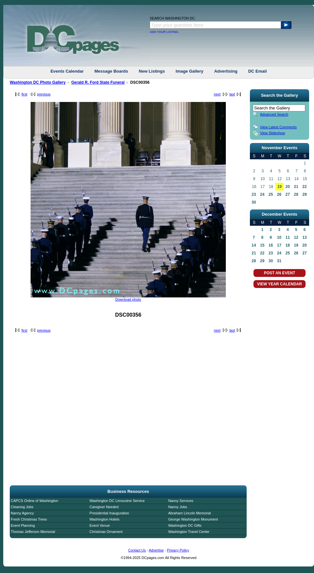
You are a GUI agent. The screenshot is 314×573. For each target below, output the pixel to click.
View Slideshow (272, 133)
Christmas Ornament (105, 532)
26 (279, 194)
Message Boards (111, 71)
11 (287, 237)
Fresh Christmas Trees (29, 519)
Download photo (128, 299)
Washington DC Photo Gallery (38, 82)
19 (279, 186)
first (24, 94)
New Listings (152, 71)
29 (304, 194)
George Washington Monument (193, 519)
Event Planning (23, 525)
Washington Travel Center (189, 532)
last (232, 94)
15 (262, 245)
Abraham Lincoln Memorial (189, 513)
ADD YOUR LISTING (164, 32)
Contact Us (137, 550)
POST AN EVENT (279, 273)
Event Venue (99, 525)
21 (296, 186)
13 (304, 237)
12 (296, 237)
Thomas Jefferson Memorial (33, 532)
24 (262, 194)
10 (279, 237)
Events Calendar (67, 71)
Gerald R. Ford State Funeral (98, 82)
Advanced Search (274, 114)
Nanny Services (180, 501)
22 (304, 186)
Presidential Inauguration (109, 513)
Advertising (226, 71)
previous (44, 94)
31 (279, 261)
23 (254, 194)
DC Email (257, 71)
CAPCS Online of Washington (34, 501)
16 (270, 245)
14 (254, 245)
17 (279, 245)
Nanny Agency (22, 513)
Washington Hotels (104, 519)
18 (287, 245)
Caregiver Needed (103, 507)
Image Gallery (189, 71)
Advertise (156, 550)
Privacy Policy (178, 550)
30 (254, 202)
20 (287, 186)
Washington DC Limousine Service (117, 501)
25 (270, 194)
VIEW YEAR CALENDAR (279, 284)
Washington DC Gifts (184, 525)
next (217, 94)
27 (287, 194)
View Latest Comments (278, 127)
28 (296, 194)
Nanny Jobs (177, 507)
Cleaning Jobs (22, 507)
